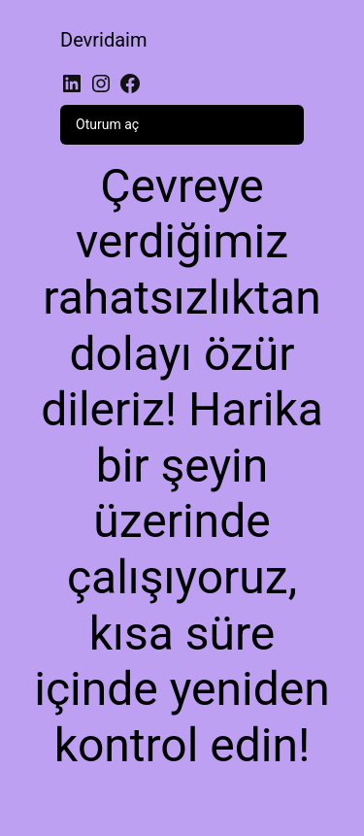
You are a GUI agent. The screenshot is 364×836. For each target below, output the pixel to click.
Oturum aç (107, 124)
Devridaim (104, 39)
